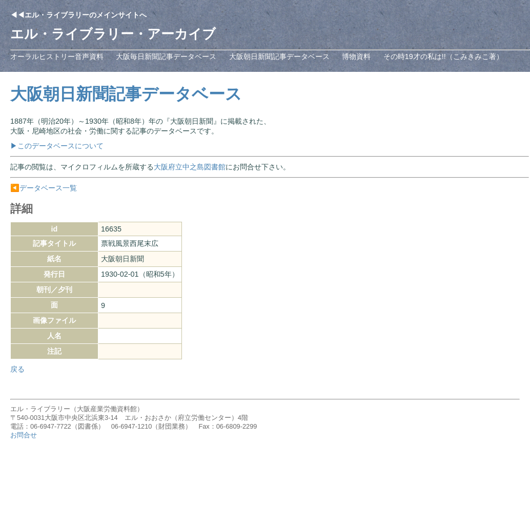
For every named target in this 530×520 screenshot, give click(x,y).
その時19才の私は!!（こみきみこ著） (443, 56)
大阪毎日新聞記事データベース (166, 56)
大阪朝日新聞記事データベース (279, 56)
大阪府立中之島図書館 (190, 167)
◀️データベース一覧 (43, 188)
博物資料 (356, 56)
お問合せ (23, 435)
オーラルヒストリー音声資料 (57, 56)
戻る (17, 369)
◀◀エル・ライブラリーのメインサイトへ (78, 15)
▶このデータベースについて (57, 146)
